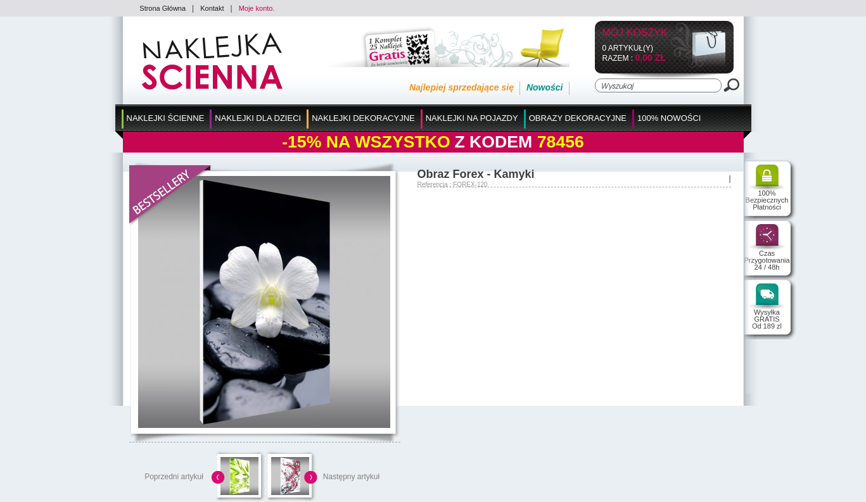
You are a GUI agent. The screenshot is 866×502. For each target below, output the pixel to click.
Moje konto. (257, 8)
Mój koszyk (635, 33)
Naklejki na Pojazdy (472, 118)
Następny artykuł (351, 476)
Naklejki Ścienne (166, 118)
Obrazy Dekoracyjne (578, 118)
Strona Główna (162, 8)
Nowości (544, 87)
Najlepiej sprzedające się (461, 87)
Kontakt (212, 8)
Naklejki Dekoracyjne (363, 118)
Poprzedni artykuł (173, 476)
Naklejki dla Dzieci (258, 118)
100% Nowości (669, 118)
